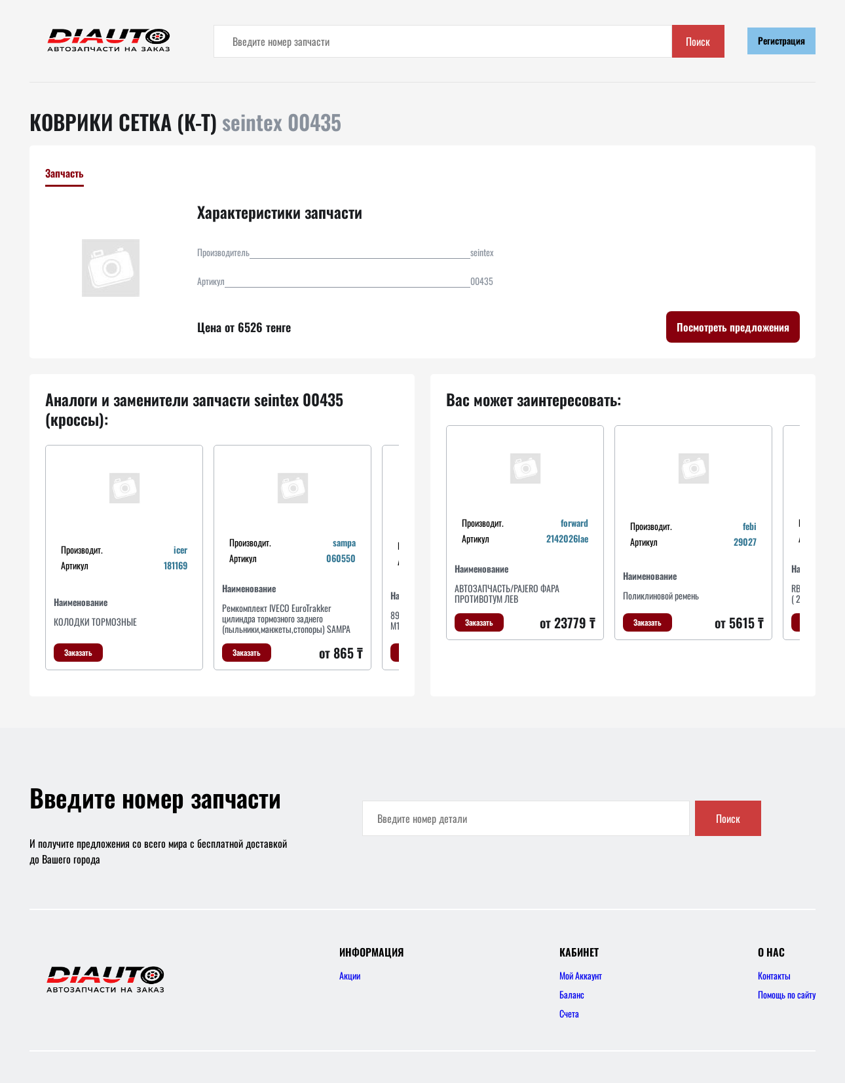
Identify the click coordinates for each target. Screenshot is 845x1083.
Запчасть (64, 173)
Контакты (774, 975)
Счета (569, 1013)
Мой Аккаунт (580, 975)
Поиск (698, 41)
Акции (349, 975)
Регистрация (781, 40)
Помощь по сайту (787, 994)
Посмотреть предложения (733, 327)
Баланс (571, 994)
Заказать (78, 652)
